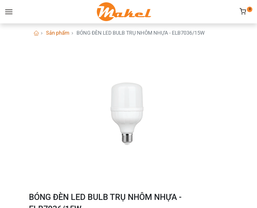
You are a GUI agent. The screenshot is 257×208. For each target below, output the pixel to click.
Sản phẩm (57, 33)
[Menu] (9, 12)
